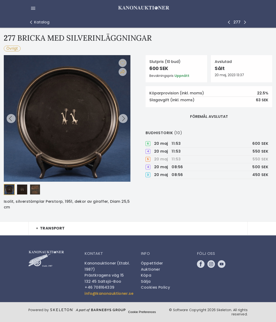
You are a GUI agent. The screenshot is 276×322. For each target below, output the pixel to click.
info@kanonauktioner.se (109, 293)
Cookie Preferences (142, 312)
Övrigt (12, 48)
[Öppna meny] (33, 8)
